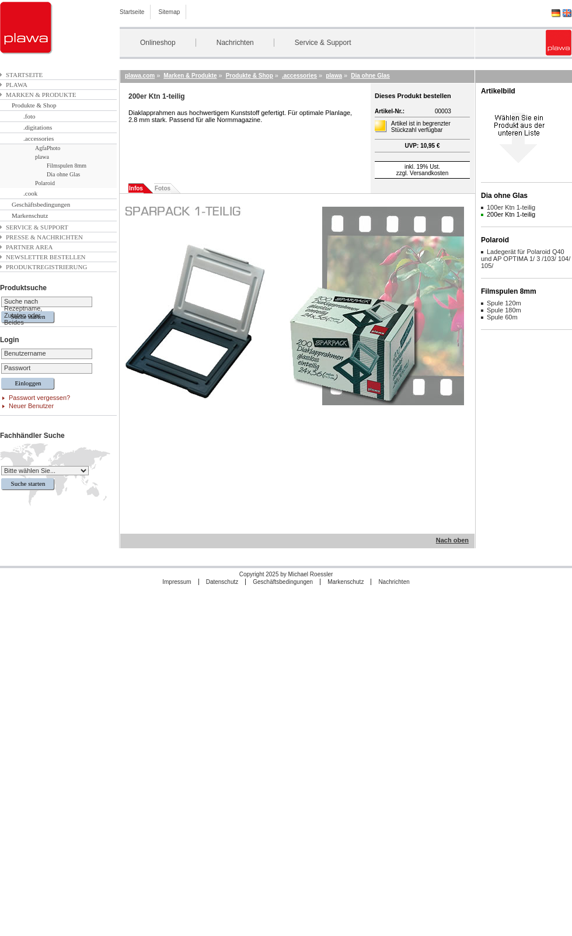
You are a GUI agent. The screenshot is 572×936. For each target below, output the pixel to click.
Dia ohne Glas (63, 174)
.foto (29, 116)
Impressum (176, 582)
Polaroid (45, 183)
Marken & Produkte (41, 94)
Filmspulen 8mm (66, 165)
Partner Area (29, 246)
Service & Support (323, 43)
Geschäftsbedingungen (41, 204)
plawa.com (140, 75)
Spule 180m (504, 310)
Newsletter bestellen (46, 256)
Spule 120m (504, 303)
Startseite (132, 12)
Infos (136, 188)
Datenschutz (222, 582)
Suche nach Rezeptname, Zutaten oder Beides (23, 312)
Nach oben (452, 540)
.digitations (37, 127)
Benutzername (25, 353)
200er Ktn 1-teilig (511, 214)
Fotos (162, 188)
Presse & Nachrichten (44, 237)
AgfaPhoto (47, 148)
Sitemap (169, 12)
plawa (16, 84)
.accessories (38, 138)
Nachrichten (235, 43)
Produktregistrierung (46, 266)
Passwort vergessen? (39, 397)
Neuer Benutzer (31, 405)
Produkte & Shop (34, 105)
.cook (30, 193)
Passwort (17, 367)
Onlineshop (158, 43)
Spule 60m (502, 317)
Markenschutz (30, 215)
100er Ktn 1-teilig (511, 207)
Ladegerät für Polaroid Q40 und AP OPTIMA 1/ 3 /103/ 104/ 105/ (525, 258)
